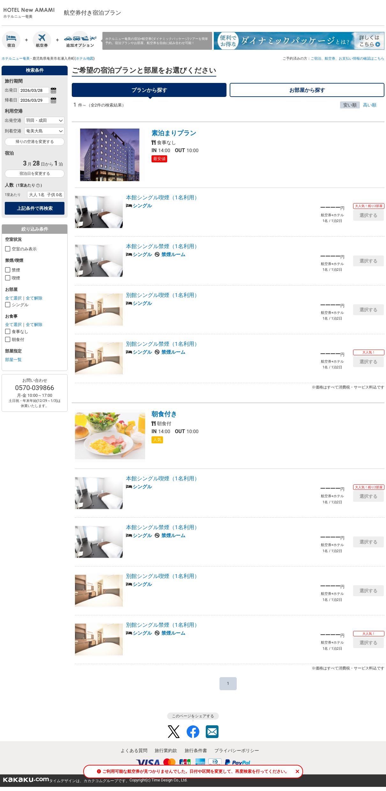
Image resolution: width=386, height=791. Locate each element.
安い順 (350, 107)
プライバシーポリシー (236, 753)
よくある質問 (134, 753)
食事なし (20, 331)
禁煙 (16, 270)
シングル (20, 304)
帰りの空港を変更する (35, 141)
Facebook (193, 734)
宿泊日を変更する (34, 173)
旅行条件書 (196, 753)
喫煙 (16, 278)
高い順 (369, 107)
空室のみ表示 (24, 249)
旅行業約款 (166, 753)
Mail (212, 734)
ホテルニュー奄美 (16, 58)
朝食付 (18, 339)
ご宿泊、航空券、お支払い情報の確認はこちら (347, 58)
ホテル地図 (84, 58)
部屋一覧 (13, 359)
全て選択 (13, 298)
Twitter (173, 734)
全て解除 (34, 298)
